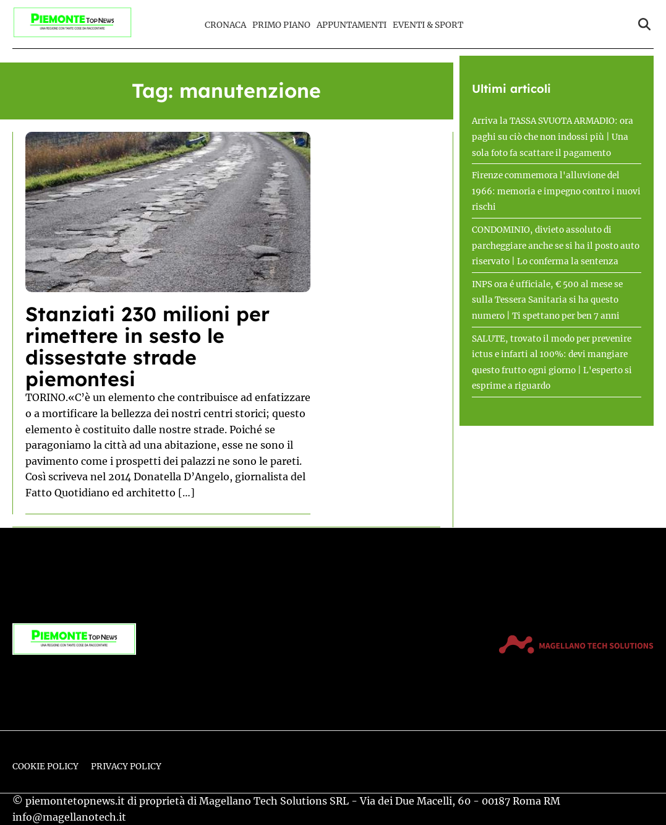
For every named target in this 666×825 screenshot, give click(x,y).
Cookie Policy (45, 766)
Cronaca (225, 25)
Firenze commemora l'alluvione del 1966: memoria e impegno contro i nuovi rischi (556, 191)
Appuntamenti (351, 25)
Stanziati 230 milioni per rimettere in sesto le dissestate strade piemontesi (147, 346)
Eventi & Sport (428, 25)
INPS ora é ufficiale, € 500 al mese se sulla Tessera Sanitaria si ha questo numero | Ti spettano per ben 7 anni (547, 300)
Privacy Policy (126, 766)
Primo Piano (281, 25)
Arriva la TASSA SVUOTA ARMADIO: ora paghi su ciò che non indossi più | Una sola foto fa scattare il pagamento (552, 137)
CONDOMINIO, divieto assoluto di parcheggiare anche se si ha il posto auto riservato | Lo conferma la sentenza (555, 246)
